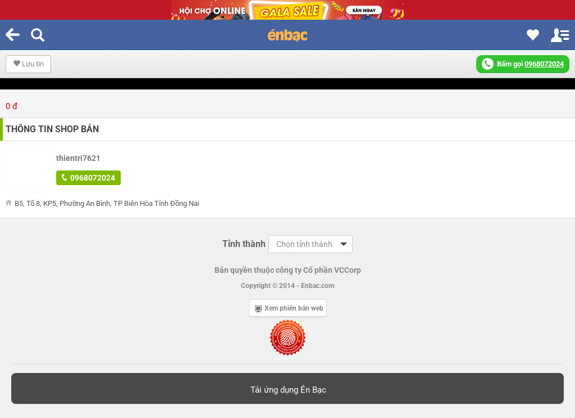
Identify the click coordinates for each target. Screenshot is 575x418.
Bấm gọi (523, 64)
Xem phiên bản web (289, 308)
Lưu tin (28, 64)
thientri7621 (78, 158)
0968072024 (88, 177)
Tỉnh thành (244, 244)
